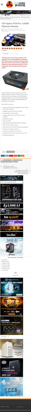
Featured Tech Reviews (17, 30)
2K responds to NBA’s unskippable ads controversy (11, 167)
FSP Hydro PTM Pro (17, 160)
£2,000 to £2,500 (5, 266)
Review (15, 161)
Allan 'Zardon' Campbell (8, 29)
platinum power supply (6, 161)
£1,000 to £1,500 (5, 263)
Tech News (6, 17)
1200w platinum (7, 160)
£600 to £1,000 (5, 261)
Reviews (7, 31)
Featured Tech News (15, 17)
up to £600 (4, 259)
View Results (15, 275)
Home (1, 17)
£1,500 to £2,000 (5, 265)
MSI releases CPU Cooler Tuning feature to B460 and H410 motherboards (20, 171)
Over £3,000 (5, 270)
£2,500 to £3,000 (5, 268)
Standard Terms (27, 410)
